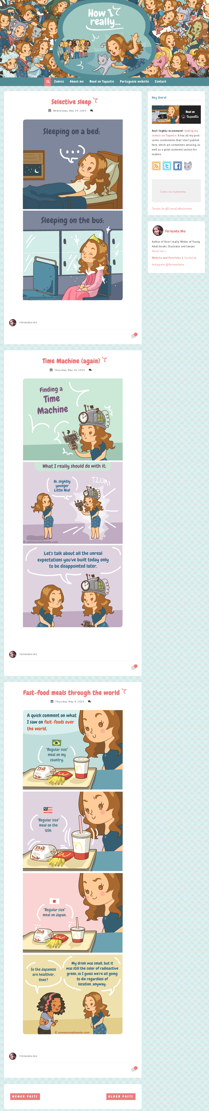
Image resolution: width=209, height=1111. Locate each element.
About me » (159, 251)
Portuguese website (134, 81)
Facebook (191, 258)
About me (77, 81)
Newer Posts (25, 1096)
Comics (59, 81)
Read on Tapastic (102, 81)
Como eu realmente (173, 191)
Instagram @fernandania (168, 264)
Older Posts (120, 1096)
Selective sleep (72, 102)
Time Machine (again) (72, 361)
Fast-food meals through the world (72, 693)
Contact (160, 81)
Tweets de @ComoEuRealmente (172, 208)
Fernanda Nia (28, 322)
